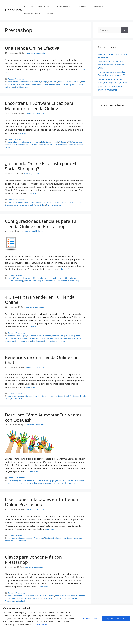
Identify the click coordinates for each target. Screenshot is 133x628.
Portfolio (49, 13)
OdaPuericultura (75, 142)
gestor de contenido (16, 596)
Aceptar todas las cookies (115, 618)
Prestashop (63, 81)
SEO (83, 81)
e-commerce (35, 81)
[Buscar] (124, 30)
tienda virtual (77, 84)
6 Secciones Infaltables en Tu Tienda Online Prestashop (41, 501)
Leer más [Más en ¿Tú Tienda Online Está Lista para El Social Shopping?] (32, 193)
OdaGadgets (21, 336)
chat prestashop (30, 396)
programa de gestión (61, 336)
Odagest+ (63, 142)
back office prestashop (17, 278)
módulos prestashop (16, 538)
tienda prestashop (63, 84)
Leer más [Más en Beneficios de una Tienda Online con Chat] (30, 386)
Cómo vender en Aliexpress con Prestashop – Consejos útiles (111, 64)
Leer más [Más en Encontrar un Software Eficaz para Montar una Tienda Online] (21, 132)
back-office (32, 278)
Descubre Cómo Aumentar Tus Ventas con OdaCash (43, 417)
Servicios (84, 6)
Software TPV (46, 6)
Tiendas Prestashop (16, 79)
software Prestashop (58, 144)
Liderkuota (13, 10)
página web (10, 144)
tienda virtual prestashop (69, 281)
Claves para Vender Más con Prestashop (33, 559)
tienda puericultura (23, 341)
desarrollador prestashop (18, 81)
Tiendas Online (66, 6)
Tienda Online (30, 84)
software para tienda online (37, 144)
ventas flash (20, 601)
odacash (54, 142)
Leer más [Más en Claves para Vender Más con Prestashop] (43, 586)
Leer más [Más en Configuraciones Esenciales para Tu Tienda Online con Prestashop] (65, 269)
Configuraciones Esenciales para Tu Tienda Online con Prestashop (40, 223)
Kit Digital (28, 6)
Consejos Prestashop (16, 275)
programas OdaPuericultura (64, 480)
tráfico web (9, 87)
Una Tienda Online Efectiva (32, 48)
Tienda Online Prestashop (55, 538)
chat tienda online (15, 202)
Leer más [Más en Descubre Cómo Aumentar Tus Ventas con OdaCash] (33, 471)
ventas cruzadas (60, 483)
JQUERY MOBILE (32, 596)
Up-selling (33, 483)
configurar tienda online (48, 278)
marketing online (47, 596)
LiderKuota (52, 81)
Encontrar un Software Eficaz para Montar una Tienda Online (39, 105)
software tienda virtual (14, 84)
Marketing (101, 6)
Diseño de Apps (33, 13)
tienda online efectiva (46, 84)
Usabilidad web (21, 87)
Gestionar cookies (90, 618)
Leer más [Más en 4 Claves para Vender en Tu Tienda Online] (33, 326)
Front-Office (64, 278)
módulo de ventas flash (65, 596)
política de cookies (39, 624)
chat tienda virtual (61, 396)
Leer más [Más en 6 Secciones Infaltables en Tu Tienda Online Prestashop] (49, 528)
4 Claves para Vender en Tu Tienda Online (39, 299)
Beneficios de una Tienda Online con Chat (42, 359)
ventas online (74, 483)
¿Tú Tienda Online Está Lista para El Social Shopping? (40, 166)
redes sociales (74, 81)
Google (44, 81)
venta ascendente (45, 483)
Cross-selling (13, 480)
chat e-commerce (15, 396)
